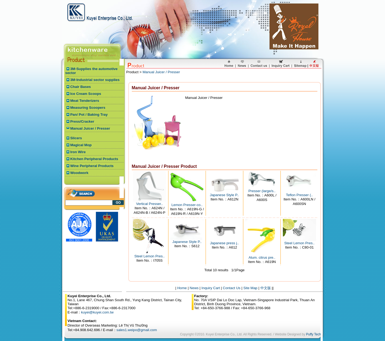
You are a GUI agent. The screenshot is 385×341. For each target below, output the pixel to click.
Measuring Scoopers (87, 108)
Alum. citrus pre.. (262, 257)
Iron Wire (78, 152)
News (194, 288)
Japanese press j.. (224, 243)
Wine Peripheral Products (92, 166)
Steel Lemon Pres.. (149, 256)
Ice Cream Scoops (85, 94)
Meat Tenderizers (84, 101)
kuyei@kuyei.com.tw (97, 312)
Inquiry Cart (211, 288)
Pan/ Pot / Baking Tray (89, 115)
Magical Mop (81, 145)
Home (182, 288)
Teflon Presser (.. (299, 195)
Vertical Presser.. (149, 204)
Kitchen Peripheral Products (94, 159)
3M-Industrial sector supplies (95, 80)
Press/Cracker (82, 121)
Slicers (76, 138)
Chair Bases (80, 87)
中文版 (265, 288)
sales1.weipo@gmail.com (137, 330)
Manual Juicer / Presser (90, 128)
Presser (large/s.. (261, 191)
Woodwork (79, 173)
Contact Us (231, 288)
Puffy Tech (313, 334)
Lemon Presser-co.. (186, 205)
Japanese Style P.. (224, 195)
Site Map (250, 288)
